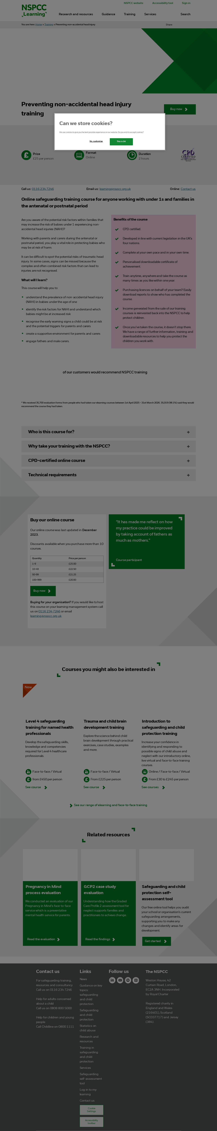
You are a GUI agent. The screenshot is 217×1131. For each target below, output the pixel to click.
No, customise (96, 141)
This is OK (121, 142)
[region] (109, 131)
